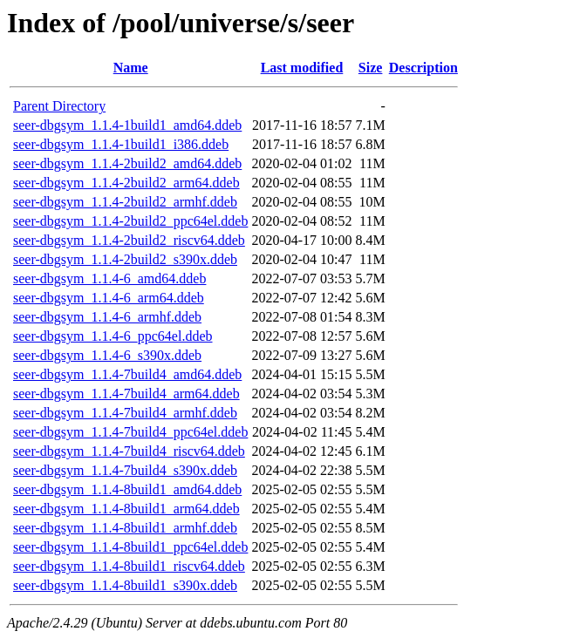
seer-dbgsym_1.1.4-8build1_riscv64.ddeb (129, 566)
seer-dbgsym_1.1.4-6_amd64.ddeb (109, 278)
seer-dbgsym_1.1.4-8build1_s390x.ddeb (125, 585)
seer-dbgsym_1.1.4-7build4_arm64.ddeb (126, 393)
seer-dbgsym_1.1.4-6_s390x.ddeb (107, 355)
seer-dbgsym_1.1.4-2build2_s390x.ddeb (125, 259)
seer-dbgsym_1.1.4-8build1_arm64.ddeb (126, 508)
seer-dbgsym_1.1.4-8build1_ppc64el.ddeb (130, 547)
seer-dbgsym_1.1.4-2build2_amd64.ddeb (127, 163)
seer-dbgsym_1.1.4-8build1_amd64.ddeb (127, 489)
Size (370, 67)
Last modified (302, 67)
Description (423, 67)
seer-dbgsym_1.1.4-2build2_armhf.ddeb (125, 201)
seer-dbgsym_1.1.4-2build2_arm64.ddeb (126, 182)
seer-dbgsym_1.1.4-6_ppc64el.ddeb (113, 336)
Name (130, 67)
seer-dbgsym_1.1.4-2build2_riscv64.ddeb (129, 240)
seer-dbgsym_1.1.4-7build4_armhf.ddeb (125, 412)
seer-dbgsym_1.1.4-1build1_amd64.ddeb (127, 125)
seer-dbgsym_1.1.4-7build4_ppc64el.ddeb (130, 431)
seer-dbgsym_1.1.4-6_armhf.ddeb (107, 316)
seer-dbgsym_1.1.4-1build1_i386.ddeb (121, 144)
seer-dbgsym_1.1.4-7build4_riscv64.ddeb (129, 451)
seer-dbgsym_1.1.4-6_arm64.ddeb (108, 297)
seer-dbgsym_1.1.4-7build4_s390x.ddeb (125, 470)
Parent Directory (59, 105)
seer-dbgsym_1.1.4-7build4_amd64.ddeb (127, 374)
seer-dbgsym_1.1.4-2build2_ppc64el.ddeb (130, 221)
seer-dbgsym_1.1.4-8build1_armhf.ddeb (125, 527)
